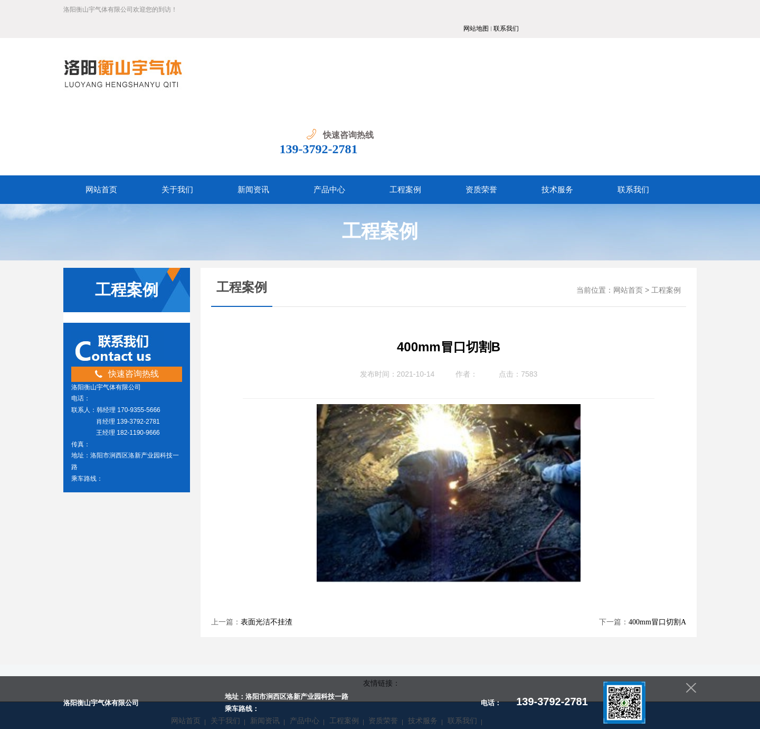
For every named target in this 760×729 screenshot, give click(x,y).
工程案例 (666, 203)
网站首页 (628, 203)
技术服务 (423, 633)
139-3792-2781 (650, 61)
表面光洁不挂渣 (266, 534)
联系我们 (684, 9)
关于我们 (225, 633)
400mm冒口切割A (657, 534)
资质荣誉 (383, 633)
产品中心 (304, 633)
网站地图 (654, 9)
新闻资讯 (265, 633)
